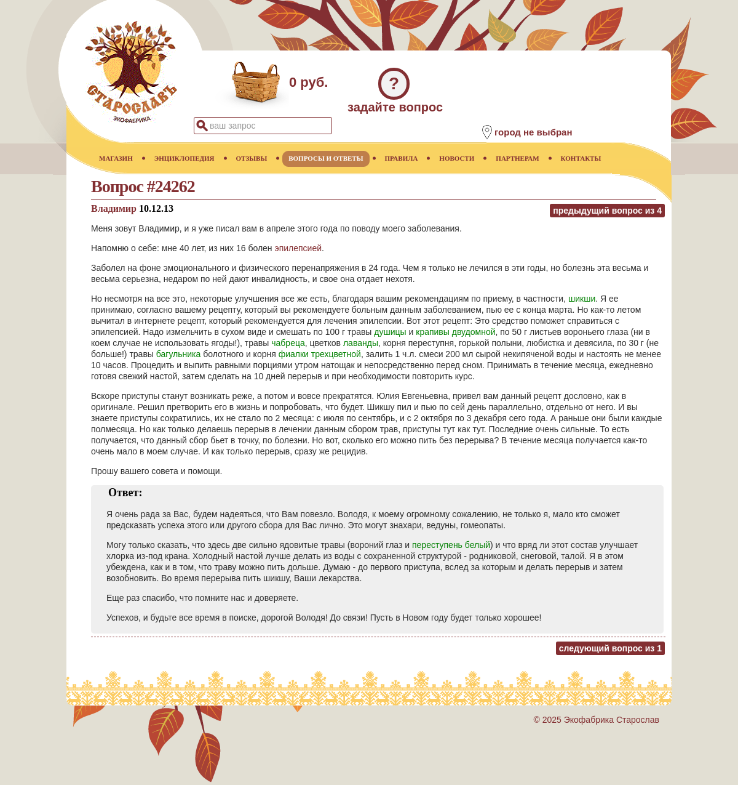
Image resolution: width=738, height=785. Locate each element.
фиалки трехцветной (320, 354)
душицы (390, 332)
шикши (581, 299)
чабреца (287, 343)
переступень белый (451, 545)
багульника (178, 354)
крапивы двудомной (455, 332)
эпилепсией (298, 248)
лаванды (360, 343)
